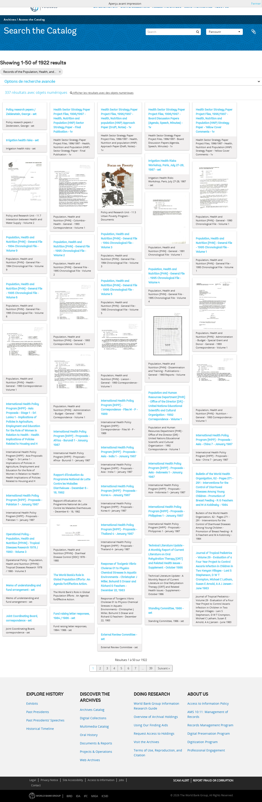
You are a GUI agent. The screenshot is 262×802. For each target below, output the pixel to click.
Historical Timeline (40, 729)
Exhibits (32, 703)
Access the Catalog (32, 19)
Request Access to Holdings (154, 733)
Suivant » (164, 668)
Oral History (89, 735)
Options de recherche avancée (29, 81)
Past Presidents (37, 712)
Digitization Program (202, 742)
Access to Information (101, 780)
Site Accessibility (73, 780)
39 (150, 668)
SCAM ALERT (181, 780)
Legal (32, 780)
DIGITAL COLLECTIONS (135, 7)
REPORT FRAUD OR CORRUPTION (213, 780)
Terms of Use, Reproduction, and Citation (158, 752)
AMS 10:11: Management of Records (207, 714)
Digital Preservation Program (208, 733)
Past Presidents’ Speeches (45, 720)
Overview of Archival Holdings (156, 717)
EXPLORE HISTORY (105, 7)
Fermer (256, 4)
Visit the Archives (146, 742)
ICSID (105, 796)
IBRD (69, 796)
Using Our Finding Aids (151, 725)
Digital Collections (93, 718)
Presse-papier (253, 31)
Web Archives (90, 760)
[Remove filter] (60, 71)
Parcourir (224, 32)
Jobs (121, 780)
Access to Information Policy (208, 703)
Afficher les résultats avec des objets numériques (102, 93)
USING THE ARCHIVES (198, 7)
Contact (36, 785)
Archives (10, 19)
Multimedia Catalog (94, 726)
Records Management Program (210, 725)
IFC (86, 796)
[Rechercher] (197, 31)
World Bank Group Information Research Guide (156, 705)
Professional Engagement (206, 750)
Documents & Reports (96, 743)
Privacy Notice (49, 780)
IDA (78, 796)
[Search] (173, 31)
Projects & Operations (96, 751)
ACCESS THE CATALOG (166, 7)
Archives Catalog (92, 710)
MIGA (94, 796)
